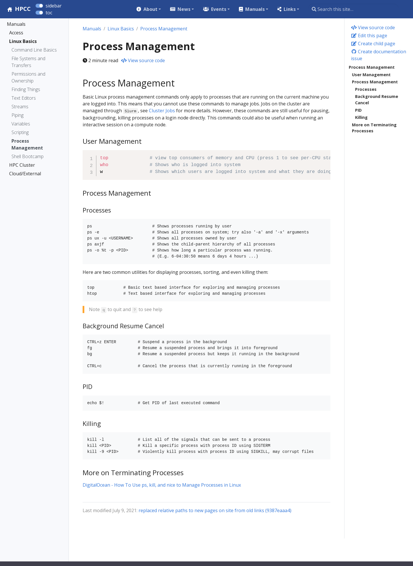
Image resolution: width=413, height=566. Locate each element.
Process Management (27, 144)
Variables (20, 124)
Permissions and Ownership (28, 77)
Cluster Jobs (162, 110)
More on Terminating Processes (374, 128)
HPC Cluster (22, 165)
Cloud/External (25, 173)
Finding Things (25, 89)
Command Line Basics (34, 50)
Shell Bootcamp (27, 156)
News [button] (184, 9)
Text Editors (23, 98)
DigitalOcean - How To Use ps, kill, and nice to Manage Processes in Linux (162, 485)
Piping (17, 115)
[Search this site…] (353, 9)
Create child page (373, 43)
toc (49, 12)
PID (358, 110)
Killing (361, 117)
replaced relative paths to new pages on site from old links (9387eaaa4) (215, 510)
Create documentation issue (378, 55)
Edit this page (369, 35)
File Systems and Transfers (28, 61)
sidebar (54, 6)
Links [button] (290, 9)
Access (16, 33)
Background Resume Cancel (376, 99)
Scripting (20, 132)
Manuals (16, 24)
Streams (19, 106)
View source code (373, 27)
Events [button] (218, 9)
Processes (366, 89)
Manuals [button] (255, 9)
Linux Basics (23, 41)
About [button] (150, 9)
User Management (371, 74)
